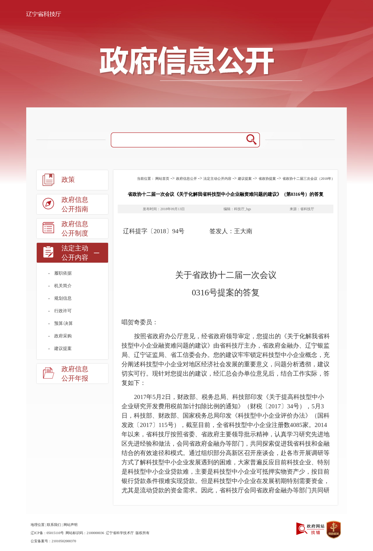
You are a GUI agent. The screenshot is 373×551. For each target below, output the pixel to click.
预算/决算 (63, 323)
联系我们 (54, 525)
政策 (68, 179)
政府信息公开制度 (74, 228)
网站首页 (162, 179)
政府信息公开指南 (74, 204)
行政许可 (63, 310)
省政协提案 (267, 179)
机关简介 (63, 285)
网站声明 (71, 525)
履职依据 (63, 273)
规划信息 (63, 298)
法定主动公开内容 (74, 253)
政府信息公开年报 (74, 373)
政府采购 (63, 336)
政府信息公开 (186, 179)
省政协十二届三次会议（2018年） (308, 179)
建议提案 (63, 348)
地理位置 (38, 525)
